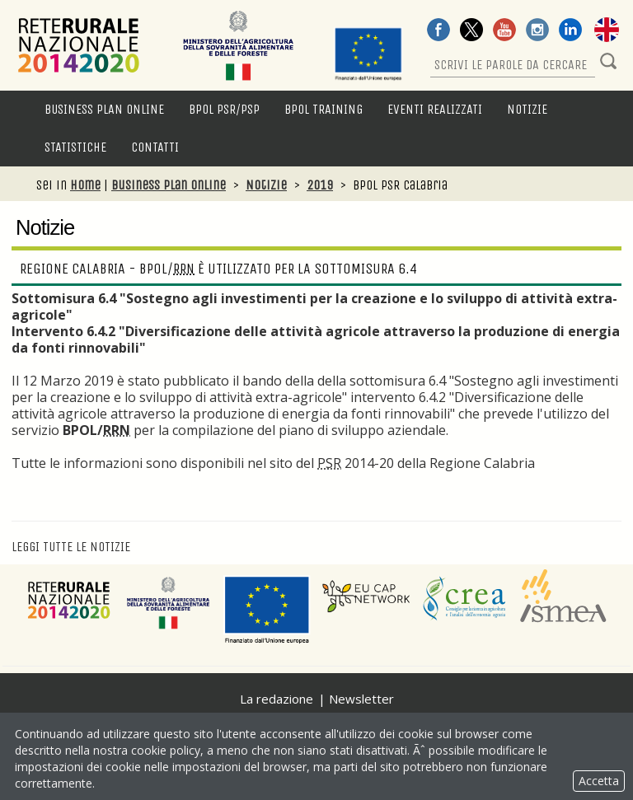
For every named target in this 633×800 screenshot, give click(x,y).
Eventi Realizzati (434, 109)
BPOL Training (323, 109)
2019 (320, 185)
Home (85, 185)
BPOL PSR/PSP (224, 109)
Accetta (598, 780)
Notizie (527, 109)
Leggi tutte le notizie (71, 546)
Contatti (155, 147)
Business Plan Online (104, 109)
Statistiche (75, 147)
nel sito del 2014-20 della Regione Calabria (392, 463)
